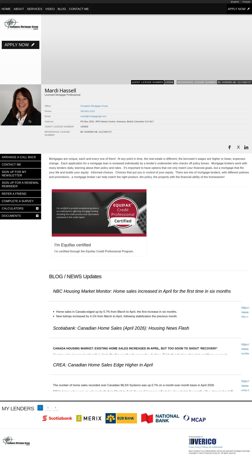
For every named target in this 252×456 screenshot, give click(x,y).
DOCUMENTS (11, 216)
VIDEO (50, 9)
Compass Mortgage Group (94, 106)
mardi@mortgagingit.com (93, 116)
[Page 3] (55, 408)
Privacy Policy (194, 447)
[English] (235, 2)
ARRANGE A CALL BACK (19, 157)
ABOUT (19, 9)
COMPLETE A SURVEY (18, 201)
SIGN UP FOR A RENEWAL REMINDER (20, 184)
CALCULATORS (12, 208)
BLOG (62, 9)
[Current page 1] (40, 408)
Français (246, 2)
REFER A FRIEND (14, 193)
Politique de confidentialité (212, 447)
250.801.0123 (87, 111)
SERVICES (34, 9)
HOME (6, 9)
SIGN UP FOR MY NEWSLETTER (14, 173)
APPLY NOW (239, 9)
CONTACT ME (79, 9)
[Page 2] (48, 408)
